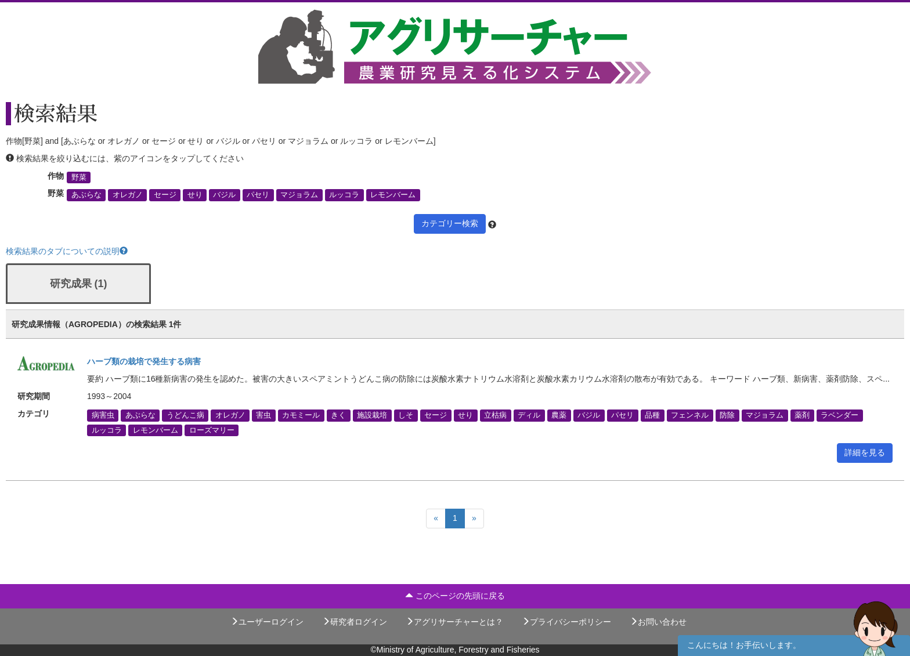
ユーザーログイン (267, 621)
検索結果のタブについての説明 (67, 251)
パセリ (258, 195)
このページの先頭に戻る (455, 595)
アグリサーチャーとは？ (454, 621)
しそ (405, 415)
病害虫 (103, 415)
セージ (165, 195)
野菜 (78, 177)
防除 (727, 415)
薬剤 (802, 415)
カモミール (301, 415)
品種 (652, 415)
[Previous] (436, 518)
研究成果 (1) (78, 283)
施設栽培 (372, 415)
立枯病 (495, 415)
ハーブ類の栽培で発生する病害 (144, 361)
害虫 (263, 415)
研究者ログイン (354, 621)
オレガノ (128, 195)
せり (195, 195)
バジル (224, 195)
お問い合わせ (658, 621)
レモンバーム (393, 195)
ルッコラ (344, 195)
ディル (529, 415)
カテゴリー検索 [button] (449, 223)
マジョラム (299, 195)
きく (338, 415)
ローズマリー (211, 430)
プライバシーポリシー (566, 621)
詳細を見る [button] (864, 452)
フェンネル (690, 415)
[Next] (474, 518)
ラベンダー (839, 415)
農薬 (558, 415)
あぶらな (86, 195)
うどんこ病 (185, 415)
